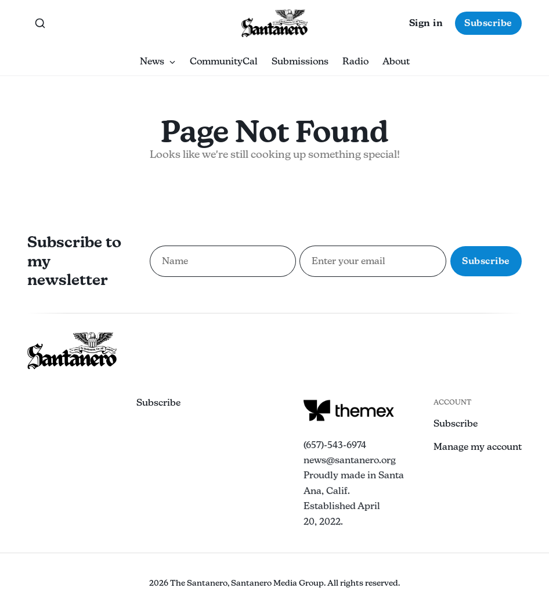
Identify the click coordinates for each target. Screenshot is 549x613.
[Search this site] (40, 23)
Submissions (300, 61)
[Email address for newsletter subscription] (373, 261)
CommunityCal (224, 61)
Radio (355, 61)
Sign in (426, 22)
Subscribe (488, 22)
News (158, 61)
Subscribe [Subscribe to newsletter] (486, 260)
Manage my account (478, 446)
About (396, 61)
